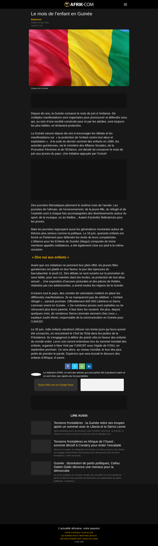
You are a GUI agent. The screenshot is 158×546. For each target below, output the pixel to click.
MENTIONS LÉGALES (88, 536)
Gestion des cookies (90, 539)
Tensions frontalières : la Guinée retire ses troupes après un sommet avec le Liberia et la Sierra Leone (90, 424)
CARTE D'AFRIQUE (72, 533)
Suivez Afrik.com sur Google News (55, 385)
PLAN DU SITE (87, 533)
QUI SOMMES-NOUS (69, 536)
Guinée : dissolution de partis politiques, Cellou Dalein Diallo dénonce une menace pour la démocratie (87, 466)
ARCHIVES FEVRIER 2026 (70, 539)
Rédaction (36, 19)
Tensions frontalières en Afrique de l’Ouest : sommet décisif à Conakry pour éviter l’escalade (87, 443)
